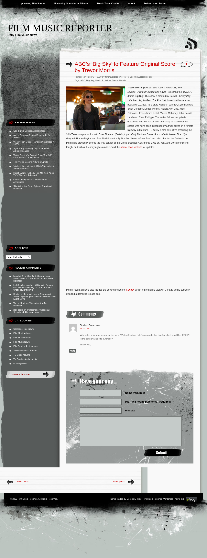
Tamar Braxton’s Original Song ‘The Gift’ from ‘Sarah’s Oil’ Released (32, 156)
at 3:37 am (85, 328)
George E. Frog (134, 499)
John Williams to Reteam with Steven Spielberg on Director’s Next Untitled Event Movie (33, 287)
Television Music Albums (25, 350)
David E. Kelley (103, 80)
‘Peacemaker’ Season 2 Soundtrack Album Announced (31, 311)
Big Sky (90, 80)
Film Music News (21, 342)
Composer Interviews (23, 329)
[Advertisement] (32, 92)
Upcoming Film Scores (32, 3)
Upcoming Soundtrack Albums (71, 3)
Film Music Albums (22, 333)
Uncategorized (20, 363)
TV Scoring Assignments (25, 359)
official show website (131, 147)
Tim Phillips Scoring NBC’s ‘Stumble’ (31, 162)
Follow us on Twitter (155, 3)
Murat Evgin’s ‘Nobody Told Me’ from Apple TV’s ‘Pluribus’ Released (33, 174)
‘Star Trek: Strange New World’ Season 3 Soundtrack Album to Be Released (33, 278)
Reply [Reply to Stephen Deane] (72, 351)
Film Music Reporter (60, 28)
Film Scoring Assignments (25, 346)
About (131, 3)
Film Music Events (22, 337)
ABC (82, 80)
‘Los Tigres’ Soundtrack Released (29, 131)
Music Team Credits (108, 3)
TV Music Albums (21, 355)
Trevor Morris (119, 80)
